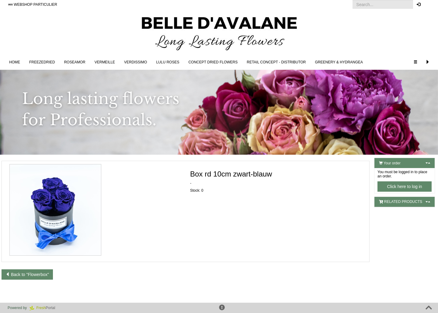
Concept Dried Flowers (213, 62)
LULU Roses (167, 62)
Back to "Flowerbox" (27, 274)
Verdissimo (135, 62)
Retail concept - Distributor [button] (276, 62)
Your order (390, 163)
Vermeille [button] (105, 62)
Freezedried (42, 62)
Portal (44, 308)
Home (14, 62)
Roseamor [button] (74, 62)
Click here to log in (404, 186)
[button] (428, 4)
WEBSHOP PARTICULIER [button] (32, 4)
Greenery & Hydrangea (339, 62)
